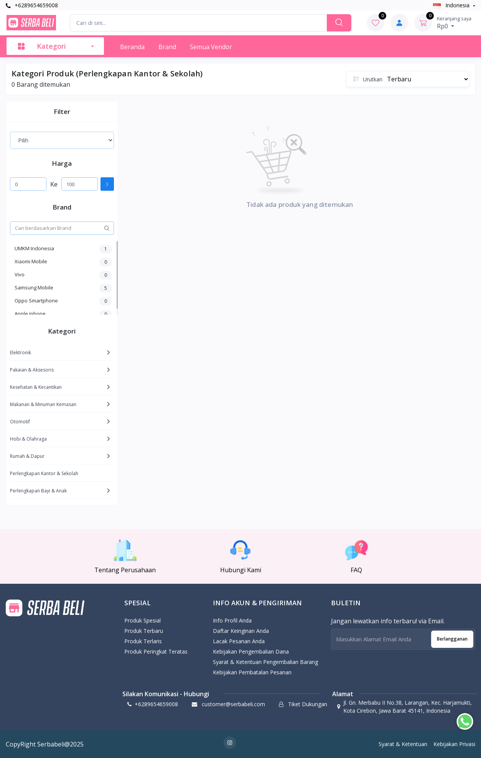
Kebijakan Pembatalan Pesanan (252, 672)
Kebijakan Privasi (454, 744)
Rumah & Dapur (27, 456)
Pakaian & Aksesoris (32, 370)
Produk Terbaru (143, 630)
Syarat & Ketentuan (403, 744)
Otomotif (20, 421)
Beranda (132, 47)
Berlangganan (452, 639)
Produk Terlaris (143, 641)
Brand (167, 47)
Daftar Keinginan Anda (241, 630)
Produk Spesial (142, 620)
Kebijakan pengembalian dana (251, 651)
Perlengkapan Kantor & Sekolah (44, 473)
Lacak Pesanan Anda (239, 641)
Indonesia (452, 5)
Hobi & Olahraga (28, 439)
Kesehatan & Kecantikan (36, 387)
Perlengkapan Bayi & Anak (38, 490)
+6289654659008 (32, 5)
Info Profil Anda (232, 620)
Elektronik (20, 352)
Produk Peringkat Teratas (156, 651)
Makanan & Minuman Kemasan (43, 404)
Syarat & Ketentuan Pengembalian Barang (265, 662)
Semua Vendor (211, 47)
